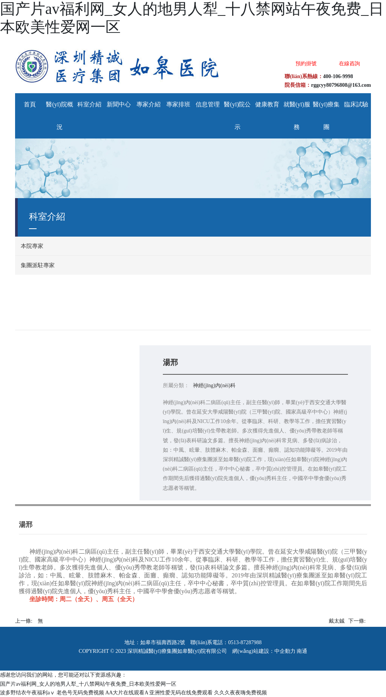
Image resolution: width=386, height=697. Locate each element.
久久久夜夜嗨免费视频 (240, 692)
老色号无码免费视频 (80, 692)
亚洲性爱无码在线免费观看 (181, 692)
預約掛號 (306, 63)
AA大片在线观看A (126, 692)
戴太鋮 (337, 621)
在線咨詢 (349, 63)
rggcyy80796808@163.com (341, 85)
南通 (302, 651)
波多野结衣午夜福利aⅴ (27, 692)
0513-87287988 (245, 642)
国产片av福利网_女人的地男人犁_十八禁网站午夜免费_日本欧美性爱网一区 (88, 684)
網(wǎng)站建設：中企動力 (263, 651)
